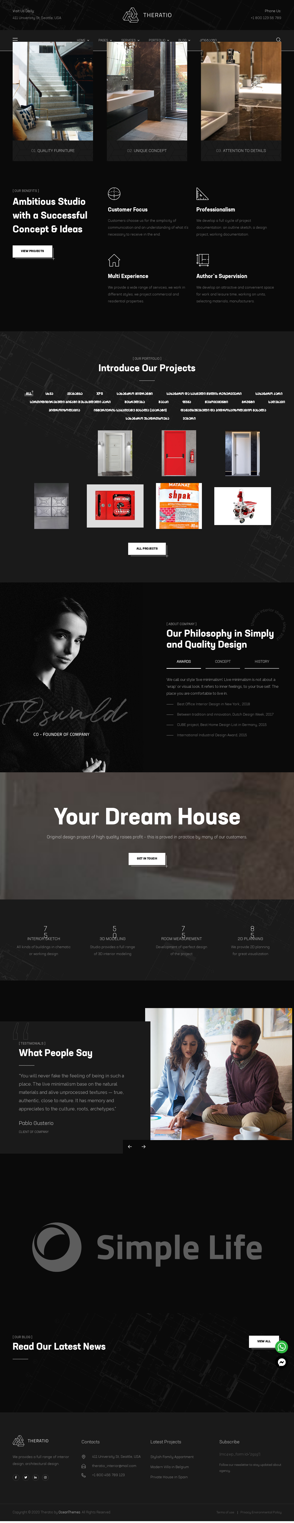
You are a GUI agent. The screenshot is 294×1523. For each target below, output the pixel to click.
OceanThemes (69, 1514)
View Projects (33, 251)
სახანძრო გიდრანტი (135, 394)
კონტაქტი (208, 40)
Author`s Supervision (221, 276)
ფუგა (186, 402)
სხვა (49, 394)
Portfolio (157, 40)
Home (81, 40)
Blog (182, 40)
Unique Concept (147, 151)
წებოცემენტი (216, 402)
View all (262, 1344)
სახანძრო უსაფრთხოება (147, 418)
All (29, 394)
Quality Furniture (53, 151)
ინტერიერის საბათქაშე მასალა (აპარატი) (130, 410)
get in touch (147, 860)
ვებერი (189, 418)
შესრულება (134, 402)
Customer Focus (127, 210)
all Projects (147, 549)
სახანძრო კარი (269, 394)
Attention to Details (241, 151)
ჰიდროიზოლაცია (64, 410)
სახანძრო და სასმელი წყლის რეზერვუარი (204, 394)
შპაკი (163, 402)
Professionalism (215, 210)
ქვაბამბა (75, 394)
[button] (281, 1362)
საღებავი (276, 402)
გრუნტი (248, 402)
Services (128, 40)
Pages (103, 40)
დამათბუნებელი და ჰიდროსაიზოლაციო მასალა (223, 410)
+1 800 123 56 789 (266, 18)
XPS (99, 394)
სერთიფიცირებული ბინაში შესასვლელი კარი (70, 402)
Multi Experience (128, 276)
